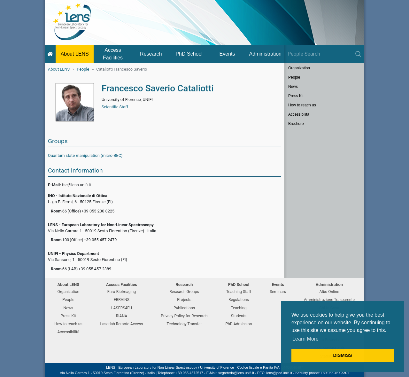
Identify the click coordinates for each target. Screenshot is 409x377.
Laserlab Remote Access (121, 324)
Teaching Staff (238, 291)
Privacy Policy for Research (184, 316)
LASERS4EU (121, 308)
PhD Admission (238, 324)
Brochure (296, 123)
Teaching (238, 308)
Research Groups (184, 291)
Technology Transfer (184, 324)
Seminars (278, 291)
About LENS (75, 54)
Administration (265, 54)
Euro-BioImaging (121, 291)
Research (151, 54)
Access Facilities (113, 53)
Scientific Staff (115, 106)
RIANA (121, 316)
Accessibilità (298, 114)
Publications (184, 308)
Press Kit (296, 96)
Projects (184, 299)
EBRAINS (121, 299)
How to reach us (302, 105)
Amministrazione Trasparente (329, 299)
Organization (299, 68)
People (83, 69)
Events (227, 54)
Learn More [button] (305, 339)
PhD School (189, 54)
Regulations (238, 299)
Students (238, 316)
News (293, 86)
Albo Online (329, 291)
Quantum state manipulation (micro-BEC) (85, 155)
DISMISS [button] (342, 355)
